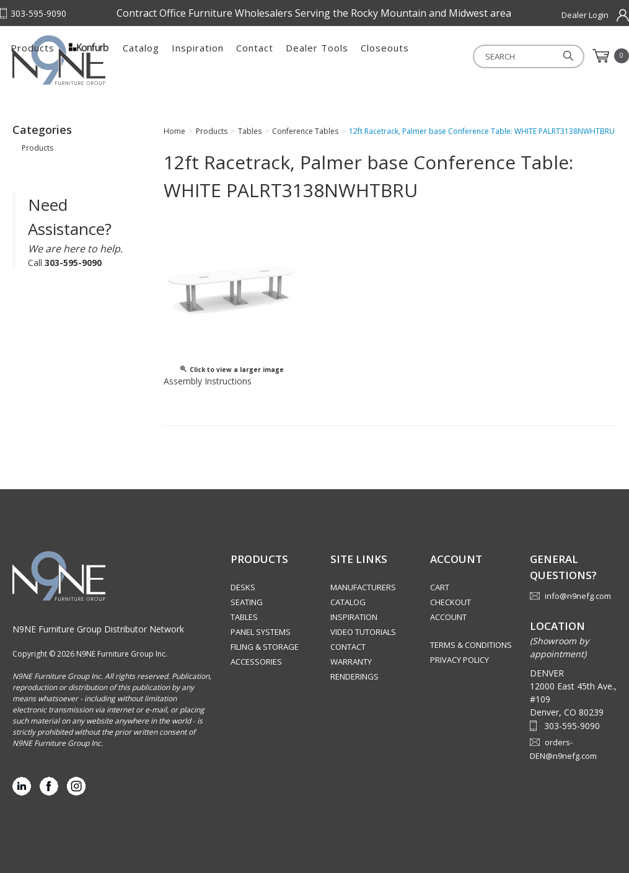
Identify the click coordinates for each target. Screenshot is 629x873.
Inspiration (342, 56)
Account (448, 617)
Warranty (351, 661)
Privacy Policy (459, 659)
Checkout (450, 602)
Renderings (354, 676)
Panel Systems (261, 631)
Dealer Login (585, 14)
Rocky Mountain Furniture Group (74, 60)
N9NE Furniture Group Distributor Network (98, 629)
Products (177, 56)
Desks (243, 587)
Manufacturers (363, 587)
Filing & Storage (265, 646)
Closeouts (529, 56)
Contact (399, 56)
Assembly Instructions (208, 381)
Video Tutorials (363, 631)
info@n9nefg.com (578, 595)
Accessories (256, 661)
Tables (244, 617)
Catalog (285, 56)
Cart (439, 587)
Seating (247, 602)
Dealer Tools (461, 56)
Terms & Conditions (471, 644)
